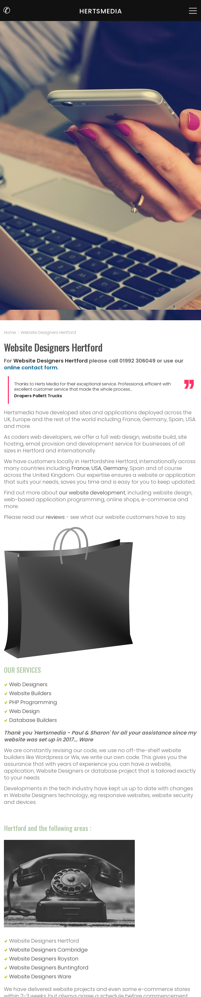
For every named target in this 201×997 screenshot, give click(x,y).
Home (10, 333)
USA (96, 468)
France (80, 468)
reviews (55, 517)
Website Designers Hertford (48, 333)
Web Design (24, 711)
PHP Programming (33, 702)
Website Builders (30, 693)
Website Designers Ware (40, 976)
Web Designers (28, 684)
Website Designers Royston (44, 958)
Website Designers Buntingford (48, 967)
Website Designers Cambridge (48, 949)
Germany (115, 468)
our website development (92, 492)
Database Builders (33, 720)
